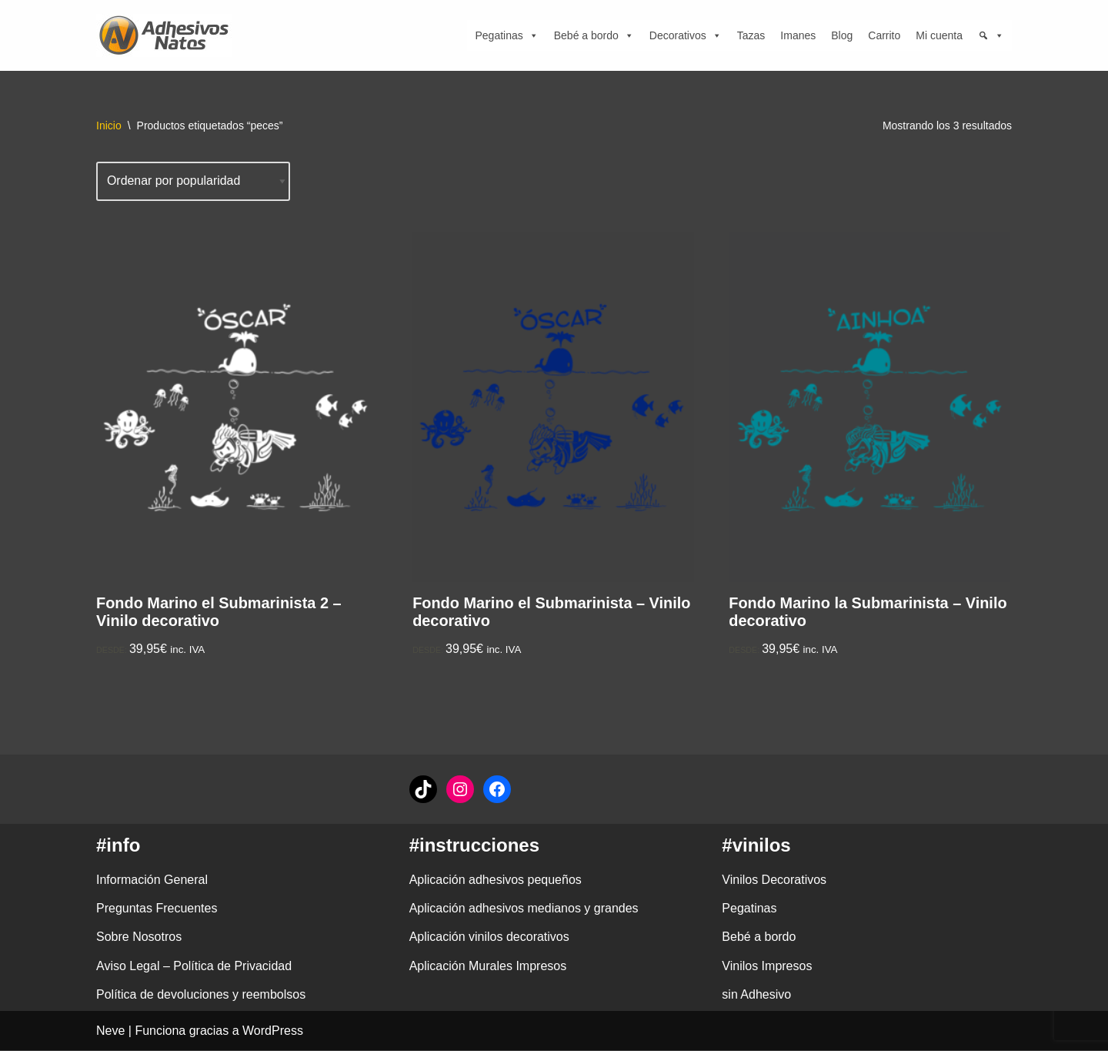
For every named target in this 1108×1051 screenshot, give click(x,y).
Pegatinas (506, 35)
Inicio (109, 125)
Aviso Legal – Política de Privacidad (194, 965)
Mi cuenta (939, 35)
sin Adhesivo (756, 995)
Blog (842, 35)
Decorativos (685, 35)
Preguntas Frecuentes (156, 908)
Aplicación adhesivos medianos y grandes (524, 908)
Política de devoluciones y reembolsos (200, 995)
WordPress (272, 1031)
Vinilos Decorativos (774, 880)
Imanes (798, 35)
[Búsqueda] (991, 35)
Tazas (751, 35)
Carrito (884, 35)
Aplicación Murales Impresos (488, 965)
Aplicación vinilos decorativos (489, 937)
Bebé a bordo (594, 35)
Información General (152, 880)
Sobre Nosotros (139, 937)
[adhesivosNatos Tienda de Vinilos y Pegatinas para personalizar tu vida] (167, 35)
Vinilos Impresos (767, 965)
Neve (110, 1031)
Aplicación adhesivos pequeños (495, 880)
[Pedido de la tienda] (194, 181)
